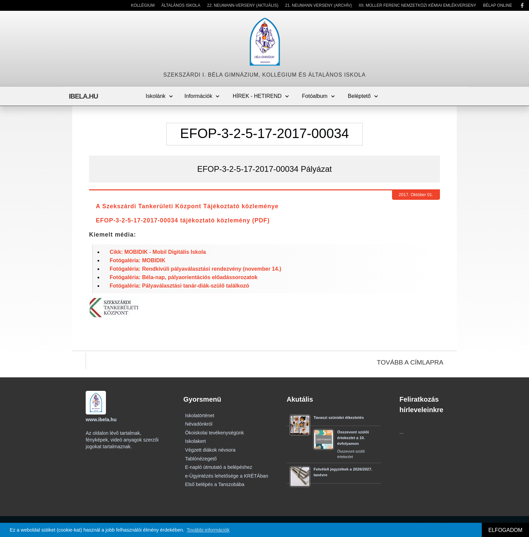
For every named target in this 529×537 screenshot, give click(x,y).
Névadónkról (199, 424)
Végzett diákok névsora (210, 450)
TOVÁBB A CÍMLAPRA (410, 362)
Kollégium (143, 5)
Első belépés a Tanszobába (215, 484)
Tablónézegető (201, 458)
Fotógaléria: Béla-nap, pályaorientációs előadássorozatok (183, 277)
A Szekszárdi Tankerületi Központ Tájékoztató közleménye (187, 206)
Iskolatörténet (199, 415)
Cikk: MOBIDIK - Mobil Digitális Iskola (158, 252)
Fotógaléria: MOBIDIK (137, 260)
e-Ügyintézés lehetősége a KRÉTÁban (226, 476)
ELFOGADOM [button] (505, 530)
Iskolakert (195, 441)
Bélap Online (497, 5)
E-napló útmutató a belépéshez (218, 467)
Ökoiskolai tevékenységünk (214, 432)
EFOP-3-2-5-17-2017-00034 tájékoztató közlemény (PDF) (183, 220)
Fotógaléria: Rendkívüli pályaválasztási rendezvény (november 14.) (195, 269)
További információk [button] (208, 530)
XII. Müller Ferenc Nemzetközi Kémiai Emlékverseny (417, 5)
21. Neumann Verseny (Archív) (318, 5)
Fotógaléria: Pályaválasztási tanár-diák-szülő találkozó (179, 286)
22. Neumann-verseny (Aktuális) (242, 5)
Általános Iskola (180, 5)
